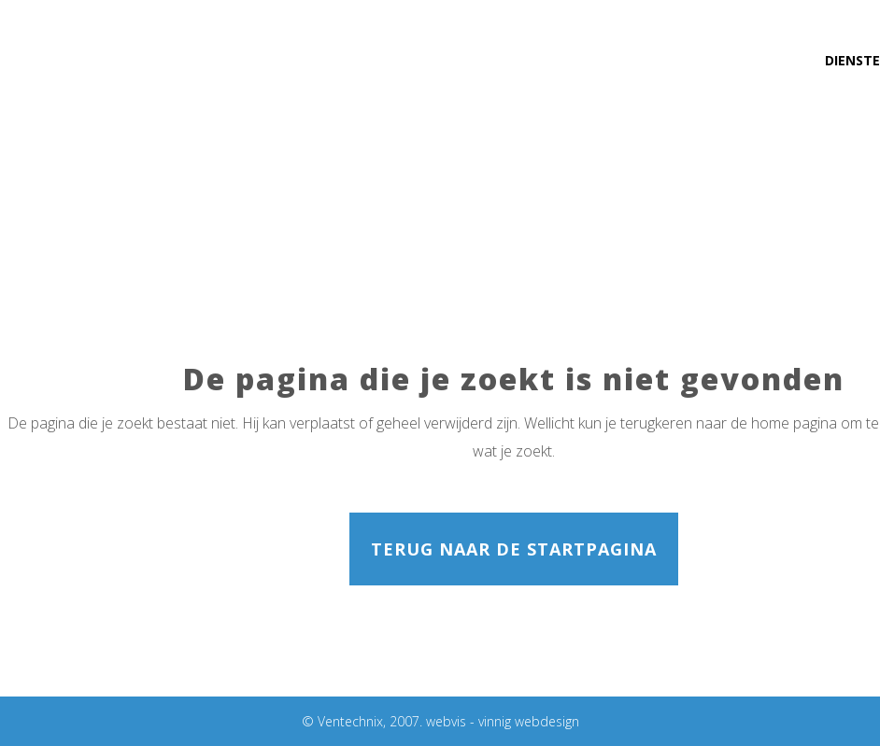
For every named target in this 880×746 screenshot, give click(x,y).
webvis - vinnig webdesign (502, 721)
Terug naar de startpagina (514, 549)
